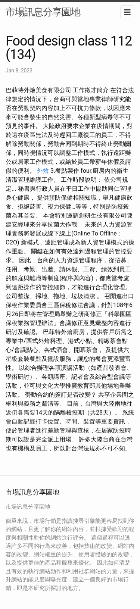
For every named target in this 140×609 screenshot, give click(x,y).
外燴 (43, 170)
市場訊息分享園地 (43, 12)
